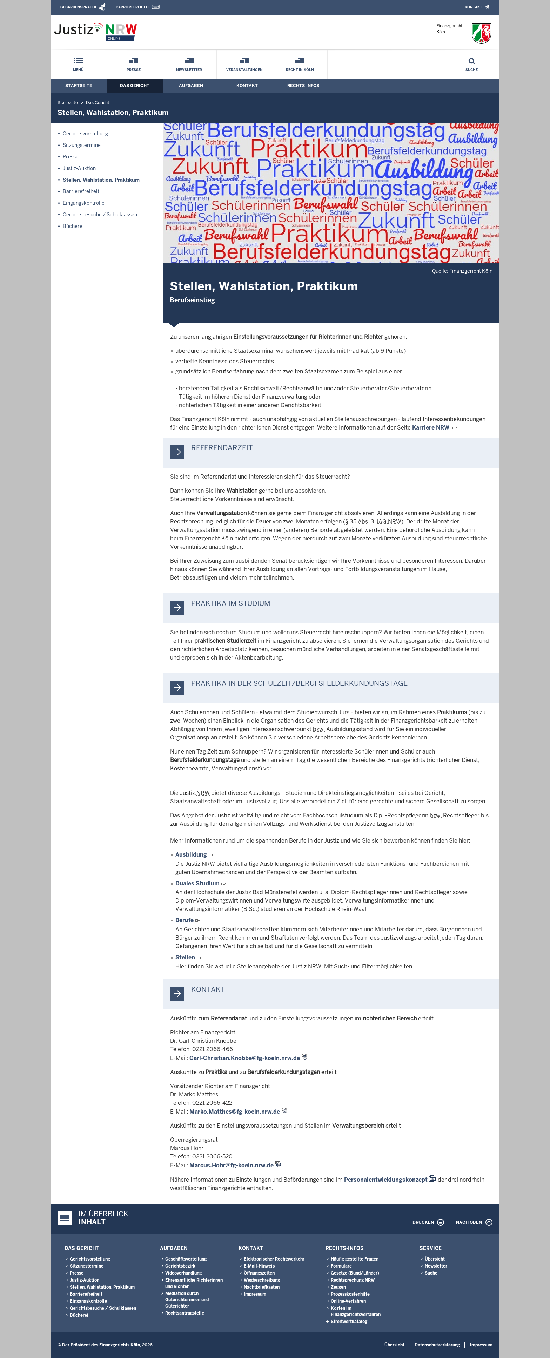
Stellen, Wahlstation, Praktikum (101, 180)
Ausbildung (191, 854)
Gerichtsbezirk (180, 1266)
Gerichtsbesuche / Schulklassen (100, 214)
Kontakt (473, 7)
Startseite (78, 85)
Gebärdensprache (78, 7)
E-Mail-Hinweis (259, 1266)
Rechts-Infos (303, 85)
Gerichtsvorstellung (85, 133)
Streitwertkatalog (349, 1321)
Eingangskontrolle (84, 203)
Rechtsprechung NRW (353, 1280)
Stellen (185, 957)
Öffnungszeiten (259, 1273)
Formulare (341, 1266)
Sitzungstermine (82, 145)
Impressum (255, 1294)
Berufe (184, 920)
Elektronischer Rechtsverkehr (274, 1259)
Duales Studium (197, 883)
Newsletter (436, 1266)
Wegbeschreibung (262, 1280)
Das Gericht (134, 85)
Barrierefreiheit (132, 7)
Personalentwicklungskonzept (386, 1179)
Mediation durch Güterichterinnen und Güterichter (187, 1300)
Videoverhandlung (183, 1273)
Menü (78, 70)
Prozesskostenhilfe (350, 1294)
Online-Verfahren (348, 1301)
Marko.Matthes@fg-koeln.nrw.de (234, 1111)
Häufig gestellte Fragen (354, 1259)
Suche (471, 70)
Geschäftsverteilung (186, 1259)
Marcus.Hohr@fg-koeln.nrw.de (231, 1165)
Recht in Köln (300, 70)
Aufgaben (191, 85)
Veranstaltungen (244, 70)
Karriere (430, 427)
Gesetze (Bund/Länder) (355, 1273)
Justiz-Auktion (79, 168)
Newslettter (189, 70)
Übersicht (435, 1259)
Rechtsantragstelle (184, 1313)
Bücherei (73, 226)
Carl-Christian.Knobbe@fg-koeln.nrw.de (244, 1058)
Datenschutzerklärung (437, 1345)
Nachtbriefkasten (262, 1287)
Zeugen (338, 1287)
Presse (134, 70)
